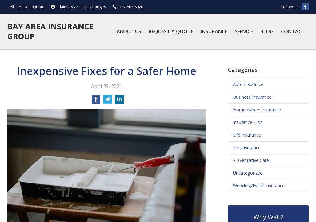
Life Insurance (247, 135)
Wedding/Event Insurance (259, 185)
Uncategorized (248, 173)
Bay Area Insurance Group (50, 31)
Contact (293, 31)
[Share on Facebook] (96, 101)
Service (244, 31)
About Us (129, 31)
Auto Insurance (248, 84)
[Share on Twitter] (107, 101)
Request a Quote (171, 31)
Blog (267, 31)
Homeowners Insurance (257, 110)
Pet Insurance (247, 147)
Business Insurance (252, 97)
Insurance (214, 31)
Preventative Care (251, 160)
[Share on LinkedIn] (119, 101)
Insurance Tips (247, 122)
